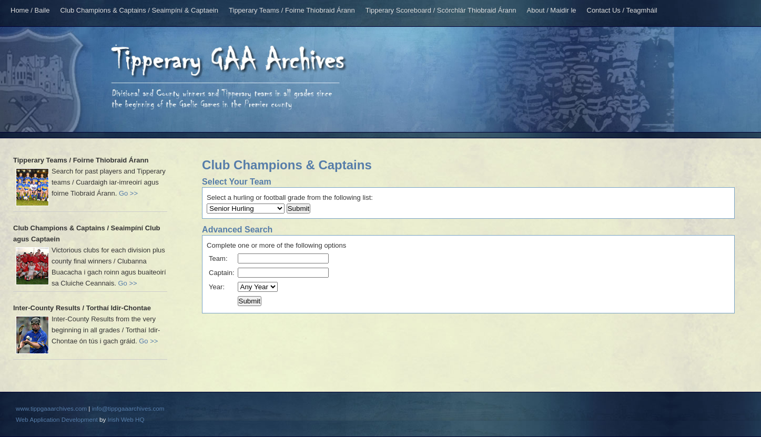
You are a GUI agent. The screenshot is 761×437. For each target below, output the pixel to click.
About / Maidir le (551, 10)
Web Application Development (57, 419)
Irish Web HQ (126, 419)
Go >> (128, 193)
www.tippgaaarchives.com (51, 408)
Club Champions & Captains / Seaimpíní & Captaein (139, 10)
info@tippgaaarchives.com (128, 408)
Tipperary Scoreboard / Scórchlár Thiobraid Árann (441, 10)
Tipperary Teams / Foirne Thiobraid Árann (292, 10)
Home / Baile (30, 10)
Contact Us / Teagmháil (622, 10)
